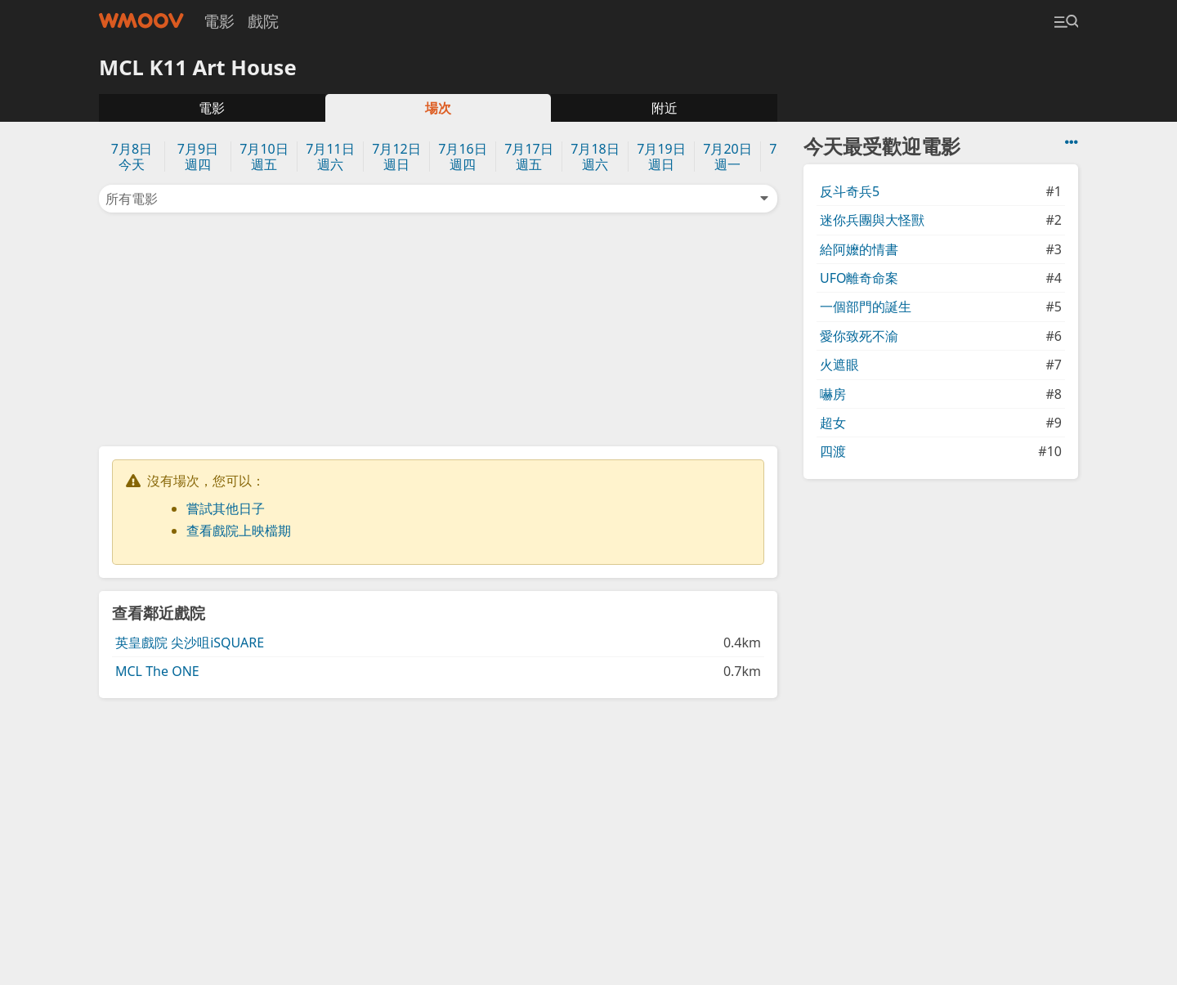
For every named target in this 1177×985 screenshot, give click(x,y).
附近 (664, 108)
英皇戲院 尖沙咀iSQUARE (189, 642)
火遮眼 (839, 365)
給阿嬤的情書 (859, 249)
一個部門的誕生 (865, 307)
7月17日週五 (528, 156)
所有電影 (438, 199)
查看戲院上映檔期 (238, 531)
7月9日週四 (197, 156)
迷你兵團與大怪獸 (872, 220)
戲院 (263, 21)
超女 (833, 423)
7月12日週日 (396, 156)
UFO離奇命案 (859, 278)
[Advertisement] (438, 328)
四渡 (833, 451)
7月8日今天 (131, 156)
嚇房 (833, 394)
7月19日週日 (661, 156)
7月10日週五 (263, 156)
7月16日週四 (462, 156)
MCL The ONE (157, 671)
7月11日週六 (330, 156)
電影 (219, 21)
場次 (438, 108)
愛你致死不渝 (859, 336)
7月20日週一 (727, 156)
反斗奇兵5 (849, 191)
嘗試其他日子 (225, 508)
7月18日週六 (595, 156)
